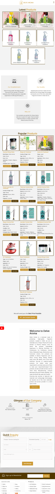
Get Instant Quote (27, 317)
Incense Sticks (33, 486)
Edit (49, 439)
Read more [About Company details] (35, 387)
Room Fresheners (25, 257)
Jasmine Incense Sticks (43, 187)
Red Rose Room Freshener (37, 61)
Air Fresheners (7, 257)
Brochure (5, 491)
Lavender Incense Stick (26, 222)
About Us (5, 486)
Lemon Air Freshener (10, 26)
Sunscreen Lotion (46, 488)
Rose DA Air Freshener (26, 292)
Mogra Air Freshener (25, 152)
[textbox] (44, 439)
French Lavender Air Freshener (8, 187)
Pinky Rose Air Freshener (11, 43)
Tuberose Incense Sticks (26, 187)
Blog (16, 484)
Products (17, 486)
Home (4, 484)
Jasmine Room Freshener (28, 43)
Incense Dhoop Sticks (8, 152)
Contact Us (17, 491)
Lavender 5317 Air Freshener (45, 25)
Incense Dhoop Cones (43, 257)
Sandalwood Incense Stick (44, 222)
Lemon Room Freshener (19, 62)
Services (4, 488)
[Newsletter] (35, 476)
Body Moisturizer (46, 486)
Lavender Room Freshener (45, 43)
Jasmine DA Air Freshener (28, 25)
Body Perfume (33, 491)
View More (14, 166)
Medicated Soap (33, 488)
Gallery (16, 488)
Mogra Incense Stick (8, 222)
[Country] (15, 449)
